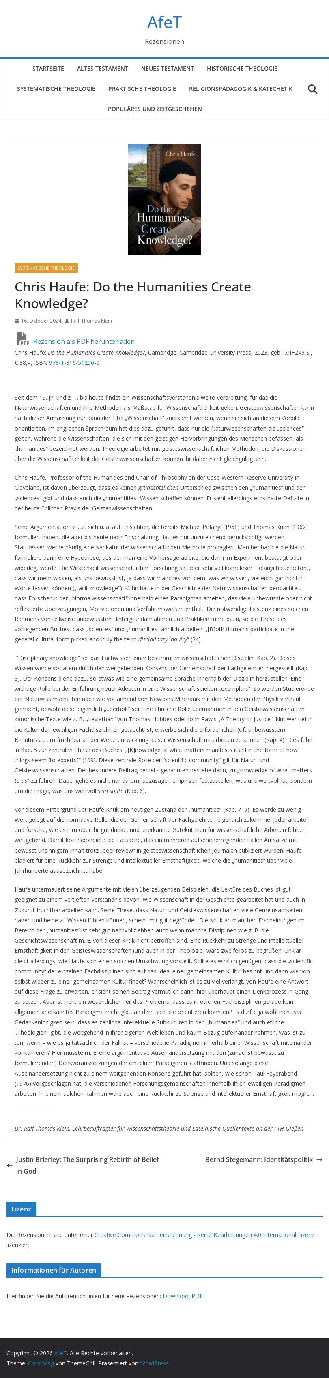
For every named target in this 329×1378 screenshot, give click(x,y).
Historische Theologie (242, 68)
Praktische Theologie (142, 88)
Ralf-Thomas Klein (91, 320)
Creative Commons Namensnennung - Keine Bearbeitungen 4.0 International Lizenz (204, 1235)
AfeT (164, 22)
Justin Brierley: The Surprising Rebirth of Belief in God (82, 1165)
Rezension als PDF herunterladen (76, 341)
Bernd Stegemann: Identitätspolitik (264, 1159)
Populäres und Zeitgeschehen (155, 109)
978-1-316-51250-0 (74, 362)
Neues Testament (167, 68)
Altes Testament (102, 68)
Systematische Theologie (56, 88)
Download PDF (183, 1296)
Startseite (48, 68)
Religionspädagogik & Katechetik (240, 88)
